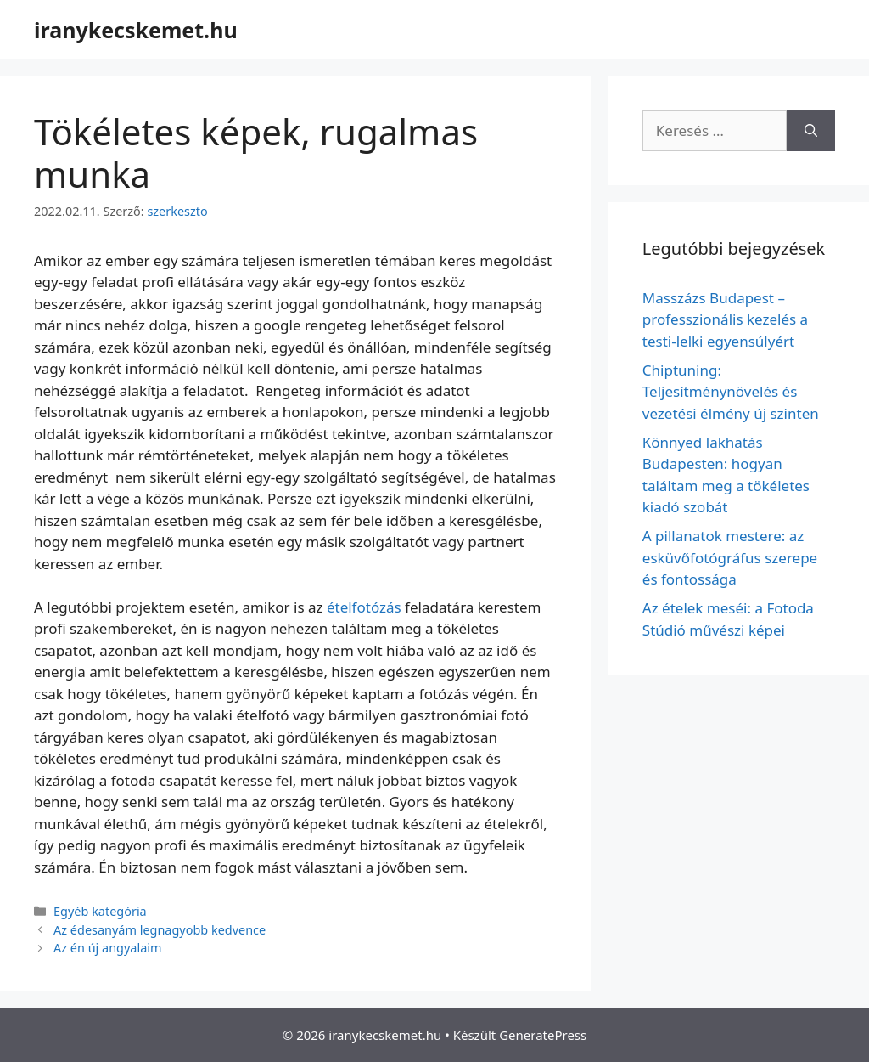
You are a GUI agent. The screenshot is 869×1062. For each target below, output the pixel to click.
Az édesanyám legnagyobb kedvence (159, 930)
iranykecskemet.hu (136, 29)
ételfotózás (364, 607)
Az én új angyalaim (107, 948)
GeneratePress (542, 1034)
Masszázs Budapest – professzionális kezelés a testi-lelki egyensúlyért (725, 319)
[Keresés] (811, 130)
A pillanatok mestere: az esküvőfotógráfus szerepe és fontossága (729, 557)
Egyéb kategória (100, 911)
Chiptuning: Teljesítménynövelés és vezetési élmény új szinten (730, 391)
